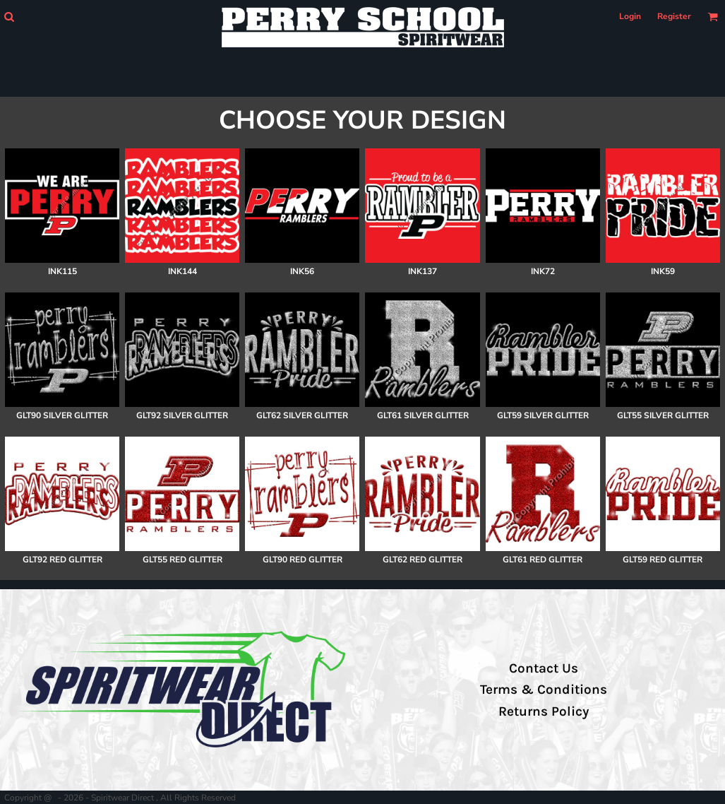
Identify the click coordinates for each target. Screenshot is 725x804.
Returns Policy (543, 711)
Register (674, 16)
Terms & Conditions (543, 689)
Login (630, 16)
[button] (9, 16)
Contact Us (543, 668)
